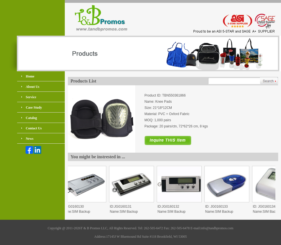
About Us (32, 87)
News (29, 139)
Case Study (34, 107)
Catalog (31, 118)
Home (30, 76)
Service (31, 97)
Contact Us (34, 128)
